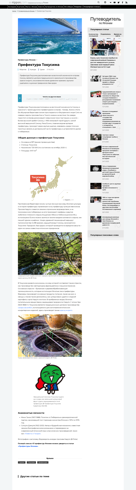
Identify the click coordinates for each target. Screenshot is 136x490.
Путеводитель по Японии (54, 7)
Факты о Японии (31, 7)
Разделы (78, 7)
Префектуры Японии (28, 60)
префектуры (43, 462)
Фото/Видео (68, 7)
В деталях (20, 7)
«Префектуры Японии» (28, 446)
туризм (21, 462)
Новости (41, 7)
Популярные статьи (92, 7)
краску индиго (66, 310)
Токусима (31, 462)
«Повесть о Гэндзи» (32, 434)
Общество (22, 69)
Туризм (42, 69)
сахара (25, 308)
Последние (12, 7)
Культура (33, 69)
